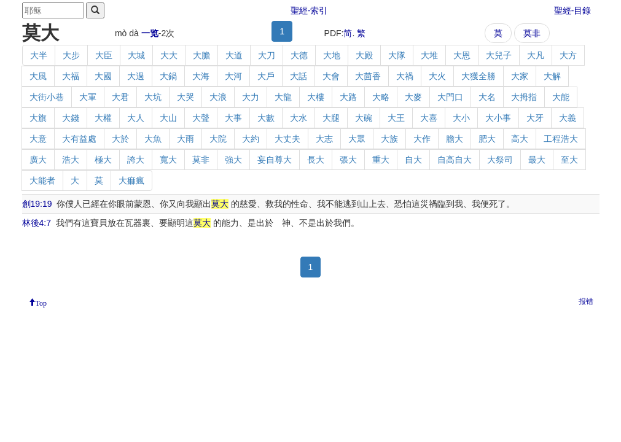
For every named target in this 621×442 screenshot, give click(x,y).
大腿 (331, 118)
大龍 (283, 97)
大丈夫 (287, 139)
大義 (567, 118)
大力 (250, 97)
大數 (266, 118)
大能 (560, 97)
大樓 (315, 97)
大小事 (498, 118)
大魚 (153, 139)
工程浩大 (561, 139)
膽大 (454, 139)
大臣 (103, 55)
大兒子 (499, 55)
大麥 (413, 97)
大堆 (429, 55)
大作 (422, 139)
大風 (38, 76)
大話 (298, 76)
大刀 (266, 55)
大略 (380, 97)
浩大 (70, 160)
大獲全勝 (478, 76)
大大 (169, 55)
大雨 (185, 139)
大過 (135, 76)
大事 (233, 118)
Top (41, 302)
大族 (389, 139)
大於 (120, 139)
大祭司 (500, 160)
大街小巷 (46, 97)
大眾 (356, 139)
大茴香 (368, 76)
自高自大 (454, 160)
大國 (103, 76)
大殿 (364, 55)
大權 (103, 118)
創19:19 (37, 204)
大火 (437, 76)
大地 (331, 55)
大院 (218, 139)
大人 (135, 118)
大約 (250, 139)
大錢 (70, 118)
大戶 (266, 76)
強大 (233, 160)
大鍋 (168, 76)
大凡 (535, 55)
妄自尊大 (274, 160)
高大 (519, 139)
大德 (299, 55)
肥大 (487, 139)
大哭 (185, 97)
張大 (348, 160)
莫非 (532, 33)
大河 (233, 76)
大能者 (42, 180)
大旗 (38, 118)
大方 (568, 55)
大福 (70, 76)
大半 (38, 55)
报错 (586, 301)
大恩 (462, 55)
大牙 (535, 118)
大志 (324, 139)
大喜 (428, 118)
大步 (71, 55)
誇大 (135, 160)
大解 (552, 76)
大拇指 (524, 97)
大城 (136, 55)
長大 (315, 160)
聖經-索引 (309, 10)
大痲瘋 (131, 180)
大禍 (404, 76)
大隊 (396, 55)
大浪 (218, 97)
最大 (536, 160)
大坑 (153, 97)
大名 (487, 97)
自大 (413, 160)
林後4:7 (36, 223)
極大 (103, 160)
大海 (200, 76)
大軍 (87, 97)
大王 (396, 118)
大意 (38, 139)
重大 (380, 160)
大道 (234, 55)
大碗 (363, 118)
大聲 (200, 118)
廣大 (38, 160)
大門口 (450, 97)
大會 (331, 76)
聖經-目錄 (573, 10)
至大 (569, 160)
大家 (519, 76)
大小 (461, 118)
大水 (298, 118)
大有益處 (79, 139)
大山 (168, 118)
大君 (120, 97)
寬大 (168, 160)
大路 (348, 97)
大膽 (201, 55)
